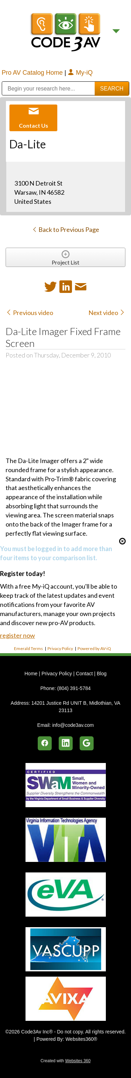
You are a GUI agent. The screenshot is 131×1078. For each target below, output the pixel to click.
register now (17, 635)
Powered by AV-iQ (94, 648)
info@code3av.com (73, 725)
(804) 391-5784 (74, 688)
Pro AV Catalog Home (33, 72)
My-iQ (80, 72)
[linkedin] (66, 743)
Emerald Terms (28, 648)
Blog (102, 673)
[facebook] (45, 743)
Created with (65, 1060)
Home (31, 673)
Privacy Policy (60, 648)
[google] (87, 743)
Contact (84, 673)
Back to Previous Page (65, 229)
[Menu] (116, 31)
